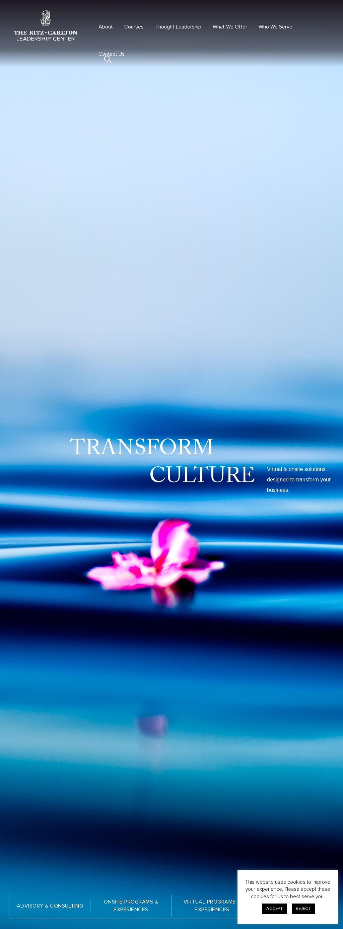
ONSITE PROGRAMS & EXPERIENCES (131, 905)
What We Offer (230, 26)
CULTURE (202, 476)
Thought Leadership (178, 26)
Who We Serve (275, 26)
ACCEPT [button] (274, 908)
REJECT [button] (303, 908)
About (105, 26)
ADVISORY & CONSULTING (50, 906)
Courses (134, 26)
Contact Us (111, 54)
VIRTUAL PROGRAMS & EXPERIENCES (212, 905)
